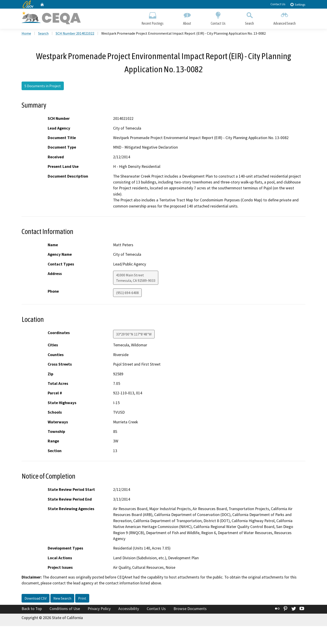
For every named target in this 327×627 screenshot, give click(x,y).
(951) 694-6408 (127, 293)
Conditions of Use (65, 609)
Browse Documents (190, 609)
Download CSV (36, 599)
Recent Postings (152, 17)
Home (26, 34)
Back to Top (32, 609)
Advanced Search (284, 17)
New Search (62, 599)
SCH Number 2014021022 (75, 34)
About (187, 17)
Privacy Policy (99, 609)
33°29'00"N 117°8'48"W (134, 335)
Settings (297, 4)
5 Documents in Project (43, 86)
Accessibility (128, 609)
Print (82, 599)
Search (249, 17)
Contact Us (277, 4)
